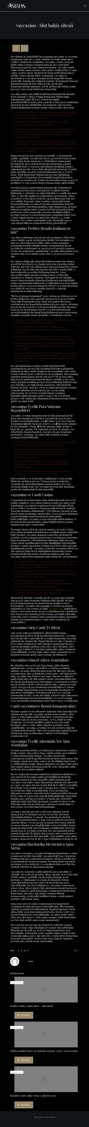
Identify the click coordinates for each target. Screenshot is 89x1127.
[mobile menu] (85, 5)
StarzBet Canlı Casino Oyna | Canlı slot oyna (33, 1095)
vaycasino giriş (55, 608)
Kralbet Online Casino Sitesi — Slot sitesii (31, 1005)
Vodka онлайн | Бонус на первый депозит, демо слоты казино (44, 1050)
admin (30, 961)
